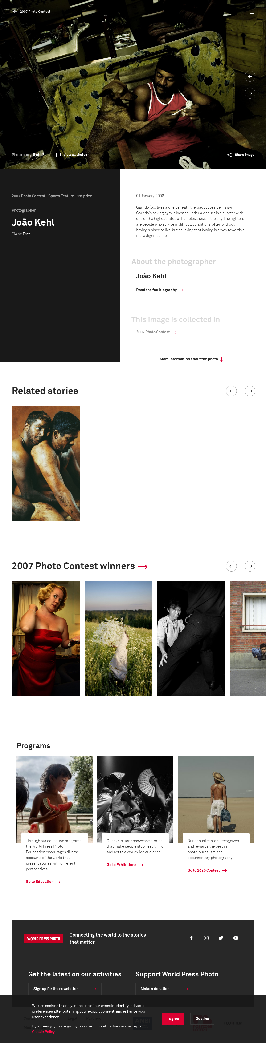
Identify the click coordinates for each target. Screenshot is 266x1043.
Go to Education (39, 882)
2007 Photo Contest (35, 11)
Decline (202, 1019)
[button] (231, 391)
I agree (173, 1019)
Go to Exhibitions (121, 865)
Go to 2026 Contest (204, 870)
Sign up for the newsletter (55, 989)
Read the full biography (156, 290)
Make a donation (155, 989)
